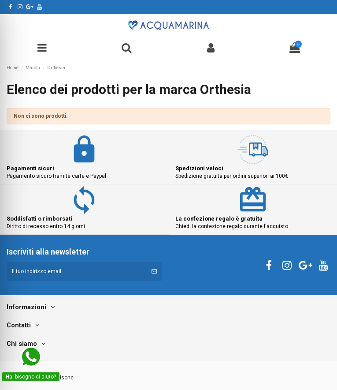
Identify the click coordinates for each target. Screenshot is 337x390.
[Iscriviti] (154, 271)
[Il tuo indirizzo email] (76, 271)
